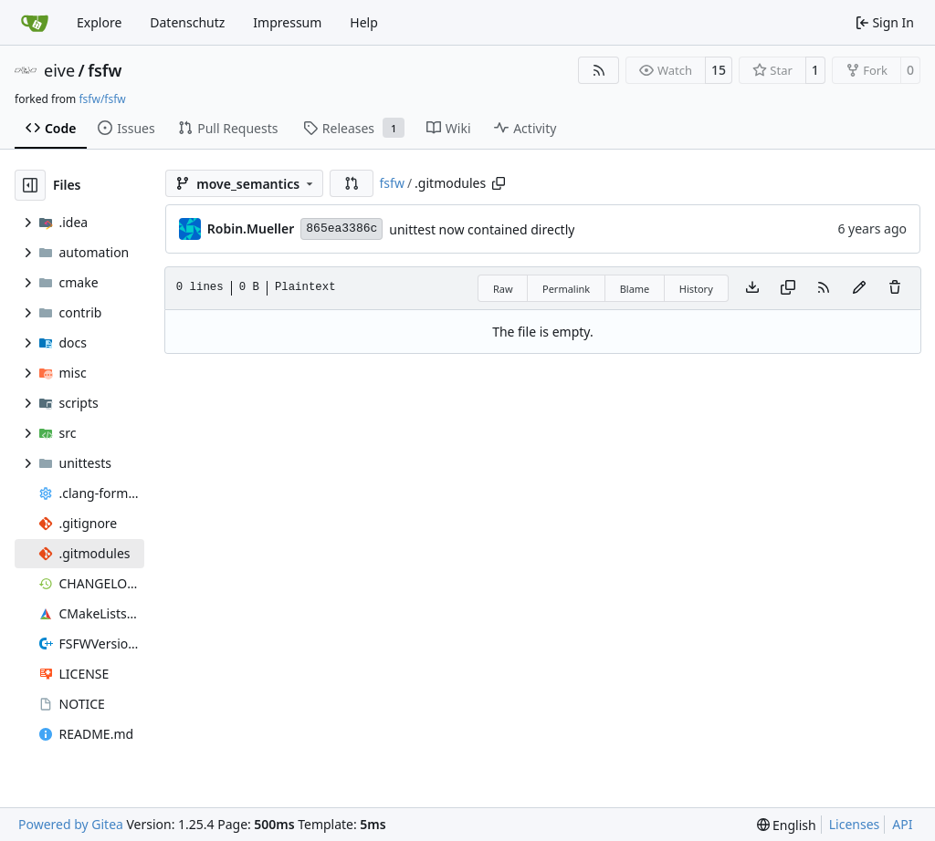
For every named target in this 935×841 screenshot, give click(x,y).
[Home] (34, 22)
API (902, 824)
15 (718, 69)
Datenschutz (187, 22)
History (696, 289)
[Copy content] (788, 288)
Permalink (566, 289)
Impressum (287, 22)
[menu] (786, 825)
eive (59, 70)
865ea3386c (341, 228)
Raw (503, 289)
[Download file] (752, 288)
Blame (635, 289)
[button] (351, 183)
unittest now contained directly (481, 229)
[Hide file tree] (30, 185)
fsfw (104, 70)
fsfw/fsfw (102, 99)
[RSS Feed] (599, 70)
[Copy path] (498, 183)
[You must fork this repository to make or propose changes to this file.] (859, 288)
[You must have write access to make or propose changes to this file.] (894, 288)
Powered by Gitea (70, 824)
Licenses (854, 824)
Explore (99, 22)
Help (364, 22)
